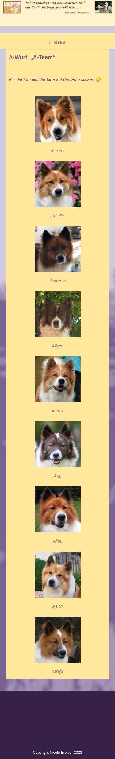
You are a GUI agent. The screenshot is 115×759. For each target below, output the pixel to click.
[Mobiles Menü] (57, 42)
